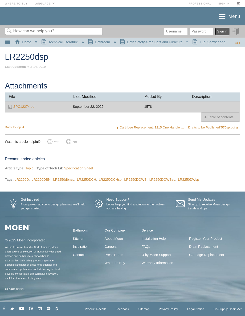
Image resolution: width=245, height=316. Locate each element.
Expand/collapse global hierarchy (10, 42)
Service (147, 230)
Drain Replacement (203, 246)
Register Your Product (205, 238)
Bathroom (99, 42)
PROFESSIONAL (15, 289)
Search (9, 31)
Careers (111, 246)
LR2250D (22, 179)
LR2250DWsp (188, 179)
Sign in (223, 3)
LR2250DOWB (135, 179)
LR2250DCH (86, 179)
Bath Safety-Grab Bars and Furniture (152, 42)
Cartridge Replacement (206, 255)
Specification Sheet (78, 168)
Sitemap (144, 309)
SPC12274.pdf (24, 106)
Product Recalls (95, 309)
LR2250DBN (41, 179)
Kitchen (78, 238)
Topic (29, 168)
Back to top (13, 127)
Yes (56, 142)
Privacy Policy (168, 309)
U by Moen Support (156, 255)
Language (42, 3)
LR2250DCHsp (110, 179)
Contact (79, 255)
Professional (200, 3)
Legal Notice (195, 309)
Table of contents (220, 117)
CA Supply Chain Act (227, 309)
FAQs (146, 246)
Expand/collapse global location (237, 41)
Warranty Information (157, 263)
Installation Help (154, 238)
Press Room (114, 255)
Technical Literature (60, 42)
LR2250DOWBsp (162, 179)
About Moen (114, 238)
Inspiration (81, 246)
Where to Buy (16, 3)
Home (23, 42)
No (75, 142)
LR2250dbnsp (63, 179)
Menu (234, 16)
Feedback (122, 309)
